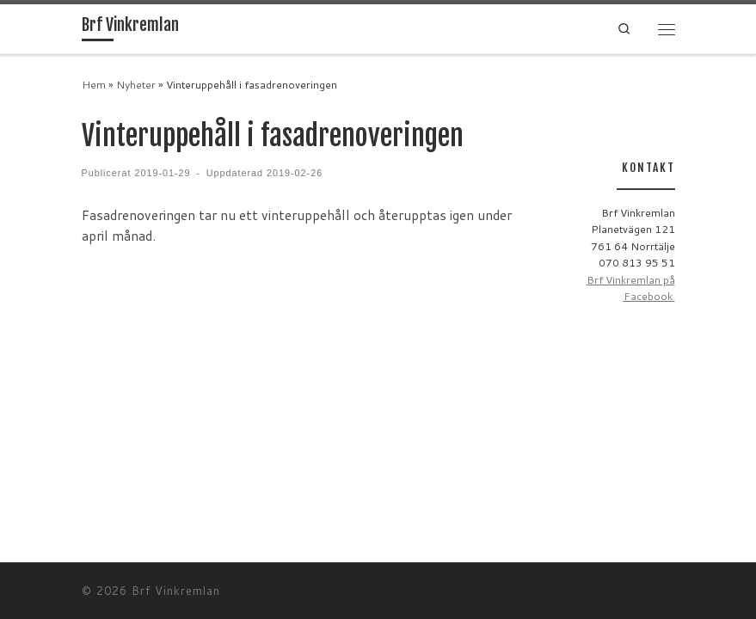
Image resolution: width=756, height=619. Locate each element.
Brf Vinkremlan (176, 590)
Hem (94, 84)
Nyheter (136, 84)
